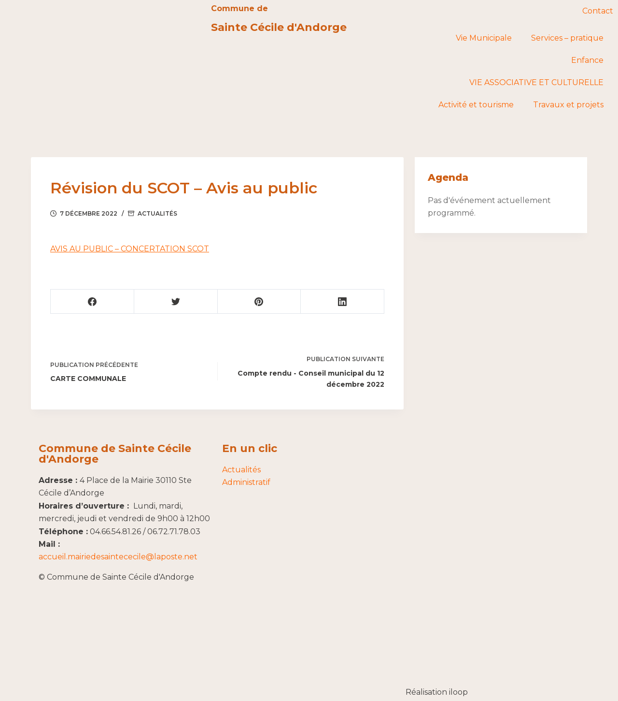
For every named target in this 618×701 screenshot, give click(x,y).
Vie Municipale (484, 38)
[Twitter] (175, 302)
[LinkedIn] (342, 302)
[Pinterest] (259, 302)
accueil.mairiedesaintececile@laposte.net (118, 556)
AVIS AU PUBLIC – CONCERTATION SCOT (129, 248)
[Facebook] (92, 302)
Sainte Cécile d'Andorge (279, 27)
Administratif (246, 482)
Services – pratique (567, 38)
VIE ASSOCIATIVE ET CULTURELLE (536, 82)
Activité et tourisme (476, 104)
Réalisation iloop (437, 692)
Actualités (157, 213)
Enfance (587, 60)
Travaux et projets (568, 104)
